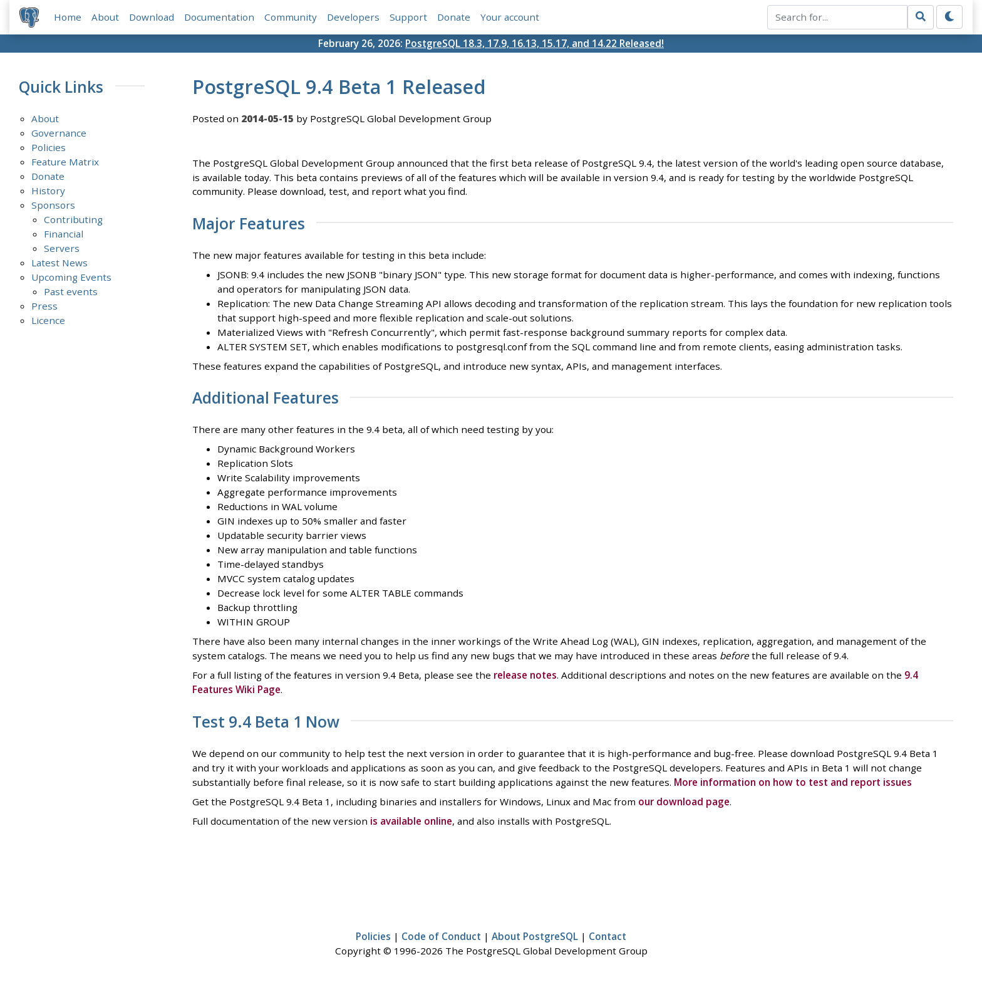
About (105, 17)
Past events (71, 291)
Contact (607, 936)
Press (44, 306)
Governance (58, 133)
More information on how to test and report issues (793, 782)
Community (290, 17)
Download (151, 17)
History (48, 190)
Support (408, 17)
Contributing (73, 219)
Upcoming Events (71, 277)
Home (67, 17)
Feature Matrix (65, 161)
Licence (48, 320)
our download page (684, 801)
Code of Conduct (441, 936)
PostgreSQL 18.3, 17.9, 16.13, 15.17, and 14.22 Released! (534, 43)
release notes (525, 675)
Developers (353, 17)
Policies (48, 147)
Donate (453, 17)
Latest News (59, 262)
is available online (411, 821)
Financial (63, 233)
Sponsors (53, 205)
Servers (62, 248)
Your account (509, 17)
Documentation (219, 17)
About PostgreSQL (535, 936)
